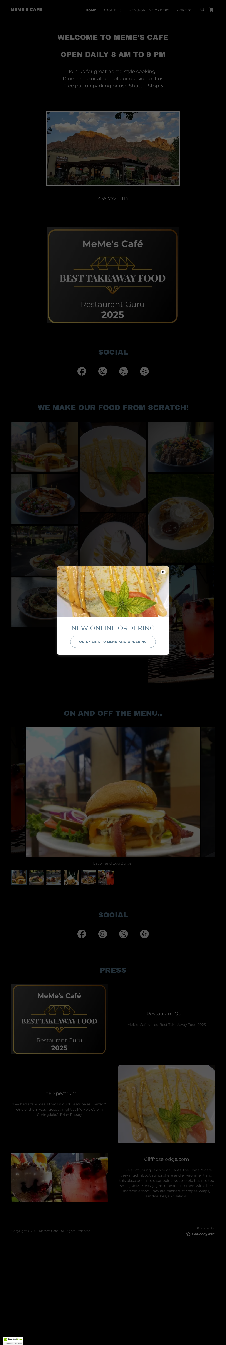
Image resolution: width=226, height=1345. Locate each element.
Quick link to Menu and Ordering (113, 642)
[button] (13, 1341)
